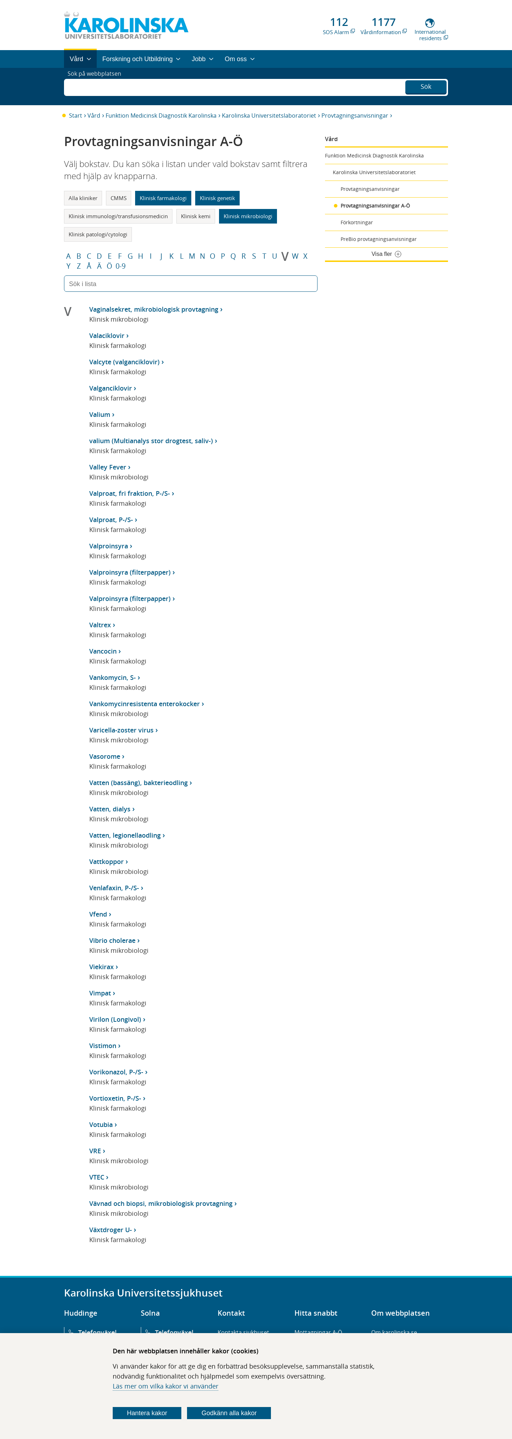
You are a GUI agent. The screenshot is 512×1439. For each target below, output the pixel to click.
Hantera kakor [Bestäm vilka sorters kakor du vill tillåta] (147, 1413)
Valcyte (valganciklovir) (124, 362)
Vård (93, 115)
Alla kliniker (83, 198)
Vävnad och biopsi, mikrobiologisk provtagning (161, 1203)
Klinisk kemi (195, 216)
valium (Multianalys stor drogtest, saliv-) (151, 440)
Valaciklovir (106, 335)
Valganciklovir (110, 388)
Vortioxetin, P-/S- (115, 1098)
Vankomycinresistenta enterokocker (144, 703)
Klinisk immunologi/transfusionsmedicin (118, 216)
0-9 (121, 266)
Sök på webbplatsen (98, 86)
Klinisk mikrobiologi (248, 216)
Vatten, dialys (109, 809)
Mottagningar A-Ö (318, 1332)
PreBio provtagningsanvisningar (379, 239)
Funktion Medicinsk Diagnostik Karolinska (161, 115)
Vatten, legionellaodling (125, 835)
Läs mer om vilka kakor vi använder (165, 1386)
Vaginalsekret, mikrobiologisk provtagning (153, 309)
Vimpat (100, 993)
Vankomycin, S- (112, 677)
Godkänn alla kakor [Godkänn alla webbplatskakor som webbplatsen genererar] (229, 1413)
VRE (95, 1151)
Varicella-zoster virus (121, 730)
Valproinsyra (108, 546)
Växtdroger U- (110, 1229)
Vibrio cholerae (112, 940)
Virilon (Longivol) (115, 1019)
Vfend (98, 914)
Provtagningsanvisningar (354, 115)
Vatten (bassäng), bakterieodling (138, 782)
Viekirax (101, 966)
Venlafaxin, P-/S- (114, 888)
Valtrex (100, 625)
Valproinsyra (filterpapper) (130, 572)
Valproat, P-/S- (111, 519)
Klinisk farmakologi (163, 198)
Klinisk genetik (217, 198)
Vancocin (103, 651)
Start (75, 115)
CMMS (119, 198)
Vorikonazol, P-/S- (116, 1072)
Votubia (101, 1124)
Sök (426, 85)
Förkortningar (357, 222)
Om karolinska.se (394, 1332)
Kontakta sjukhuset (243, 1332)
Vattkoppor (106, 861)
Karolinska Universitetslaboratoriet (269, 115)
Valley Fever (107, 467)
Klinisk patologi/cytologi (98, 234)
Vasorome (104, 756)
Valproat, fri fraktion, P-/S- (129, 493)
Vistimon (102, 1045)
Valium (99, 414)
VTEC (96, 1177)
